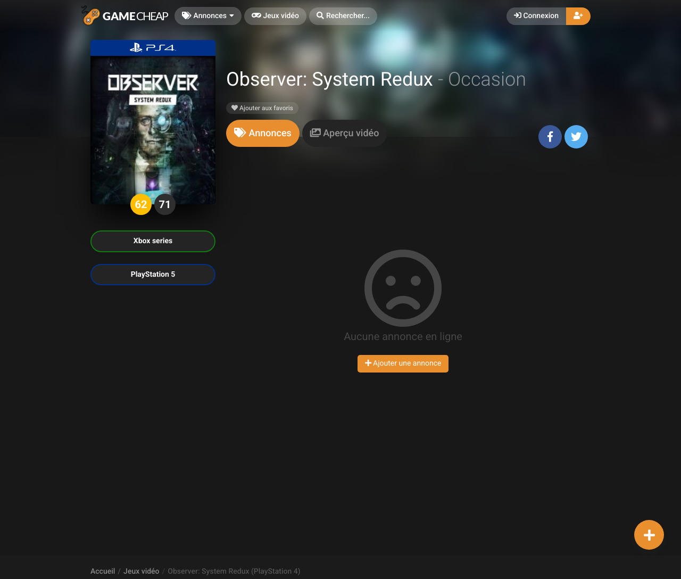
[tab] (263, 133)
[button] (343, 16)
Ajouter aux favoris (262, 108)
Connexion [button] (536, 16)
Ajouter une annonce (403, 363)
